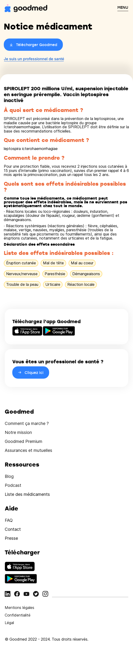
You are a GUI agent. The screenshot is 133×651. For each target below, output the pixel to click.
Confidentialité (17, 615)
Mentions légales (19, 607)
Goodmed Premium (23, 441)
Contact (13, 529)
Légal (9, 622)
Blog (9, 476)
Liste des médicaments (27, 494)
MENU (122, 7)
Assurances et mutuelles (28, 450)
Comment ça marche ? (27, 423)
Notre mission (18, 432)
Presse (11, 538)
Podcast (13, 485)
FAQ (9, 520)
